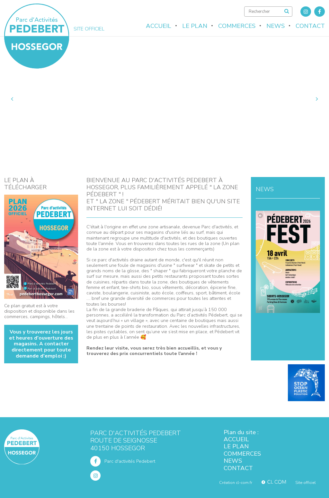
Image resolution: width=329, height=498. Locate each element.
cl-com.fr (244, 482)
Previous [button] (12, 98)
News (275, 26)
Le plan (194, 26)
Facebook (319, 11)
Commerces (236, 26)
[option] (164, 99)
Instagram (305, 11)
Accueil (158, 26)
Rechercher (287, 11)
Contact (310, 26)
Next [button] (316, 98)
